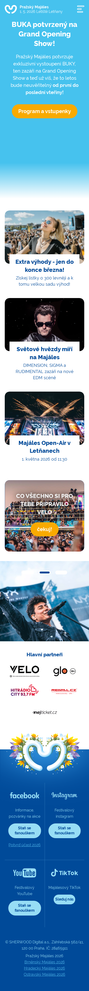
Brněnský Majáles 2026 (44, 962)
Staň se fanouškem (25, 830)
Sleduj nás (64, 899)
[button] (28, 572)
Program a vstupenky (44, 111)
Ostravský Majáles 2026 (44, 974)
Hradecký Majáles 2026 (44, 968)
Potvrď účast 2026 (25, 845)
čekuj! (44, 529)
